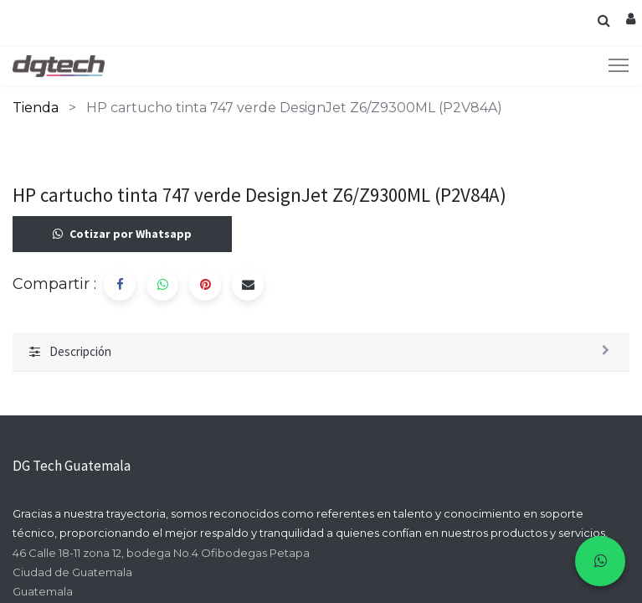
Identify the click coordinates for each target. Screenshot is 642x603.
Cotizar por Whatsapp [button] (122, 234)
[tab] (321, 352)
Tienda (36, 108)
